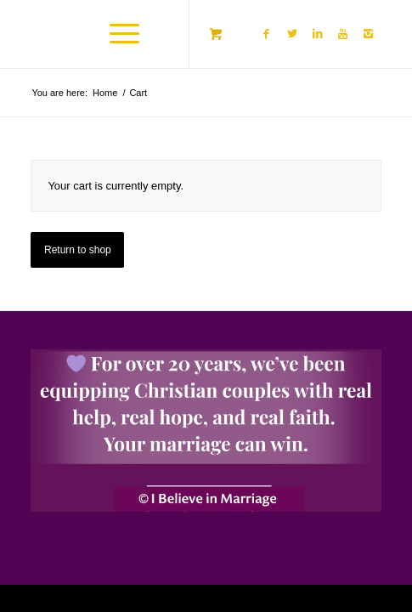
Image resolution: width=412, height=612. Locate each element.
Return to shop (77, 250)
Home (105, 93)
